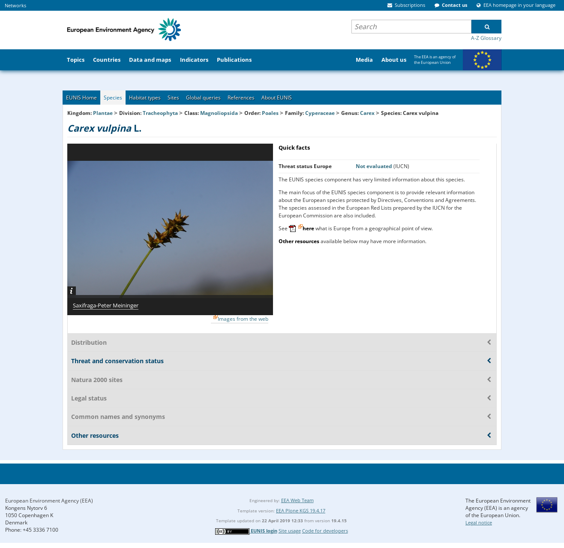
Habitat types (145, 97)
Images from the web (243, 318)
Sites (173, 97)
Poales (270, 113)
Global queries (203, 97)
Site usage (290, 530)
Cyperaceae (320, 113)
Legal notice (478, 522)
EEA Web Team (297, 500)
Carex (368, 113)
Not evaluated (374, 166)
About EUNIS (276, 97)
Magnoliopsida (219, 113)
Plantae (103, 113)
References (241, 97)
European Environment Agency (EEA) (49, 500)
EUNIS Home (81, 97)
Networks (15, 5)
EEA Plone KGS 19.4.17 (300, 510)
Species (113, 97)
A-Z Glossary (486, 38)
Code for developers (325, 530)
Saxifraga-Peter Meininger (105, 305)
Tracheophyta (160, 113)
